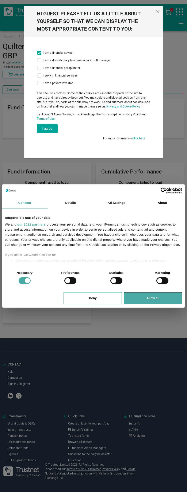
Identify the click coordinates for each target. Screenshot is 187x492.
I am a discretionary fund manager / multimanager (77, 60)
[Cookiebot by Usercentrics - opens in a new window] (163, 190)
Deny (93, 298)
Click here (138, 138)
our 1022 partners (31, 224)
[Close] (157, 11)
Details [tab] (70, 202)
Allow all (152, 298)
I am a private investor (58, 83)
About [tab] (162, 202)
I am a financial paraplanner (61, 68)
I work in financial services (60, 75)
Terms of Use (46, 118)
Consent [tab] (24, 202)
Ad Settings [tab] (116, 202)
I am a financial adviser (58, 53)
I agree (47, 128)
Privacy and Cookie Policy (123, 106)
